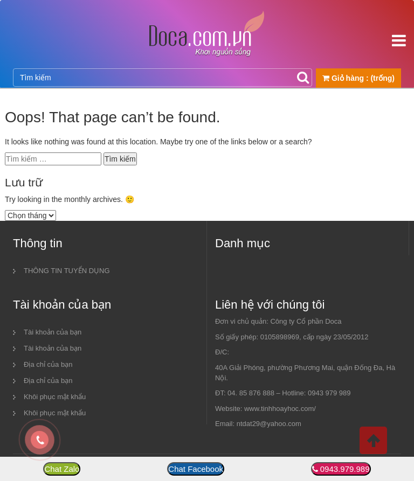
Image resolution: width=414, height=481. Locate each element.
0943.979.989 (345, 468)
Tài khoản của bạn (52, 332)
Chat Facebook (195, 468)
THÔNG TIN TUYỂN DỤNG (67, 271)
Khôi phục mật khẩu (55, 397)
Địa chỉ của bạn (48, 364)
